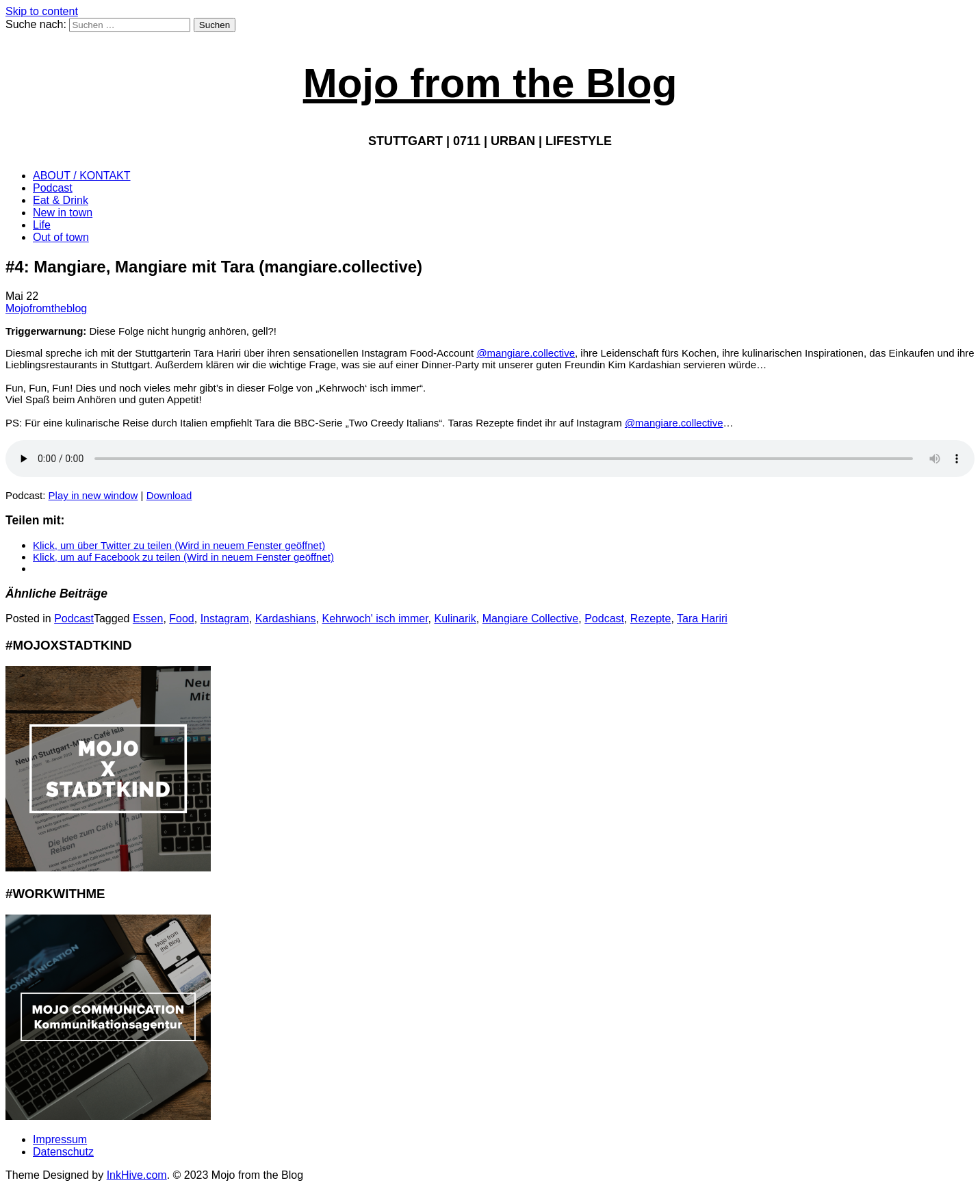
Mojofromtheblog (46, 308)
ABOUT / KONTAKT (82, 175)
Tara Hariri (702, 618)
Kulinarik (455, 618)
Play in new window (93, 495)
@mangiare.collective (525, 353)
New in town (62, 212)
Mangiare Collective (530, 618)
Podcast (53, 188)
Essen (148, 618)
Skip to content (41, 11)
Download (169, 495)
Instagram (225, 618)
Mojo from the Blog (490, 83)
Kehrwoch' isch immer (375, 618)
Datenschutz (63, 1152)
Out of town (61, 237)
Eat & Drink (60, 200)
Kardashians (285, 618)
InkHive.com (137, 1175)
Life (42, 225)
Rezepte (650, 618)
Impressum (60, 1139)
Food (181, 618)
